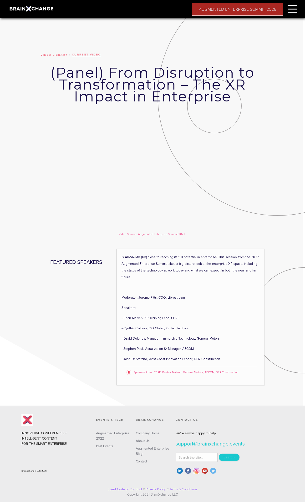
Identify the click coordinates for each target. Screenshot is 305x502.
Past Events (104, 448)
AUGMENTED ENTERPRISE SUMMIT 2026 (237, 9)
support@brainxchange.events (210, 446)
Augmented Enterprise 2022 (112, 438)
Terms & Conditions (183, 489)
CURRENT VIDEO (86, 54)
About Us (143, 443)
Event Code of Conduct (125, 489)
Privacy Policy (156, 489)
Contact (141, 464)
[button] (292, 8)
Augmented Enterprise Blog (152, 453)
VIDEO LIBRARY (54, 54)
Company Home (147, 435)
